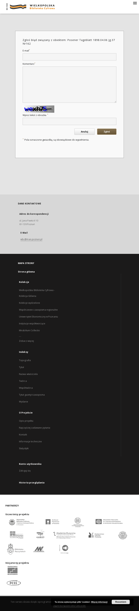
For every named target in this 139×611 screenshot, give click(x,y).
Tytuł (21, 367)
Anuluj (84, 131)
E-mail (26, 50)
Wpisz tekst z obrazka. (35, 115)
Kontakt (23, 434)
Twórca (23, 381)
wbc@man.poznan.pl (31, 239)
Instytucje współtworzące (32, 323)
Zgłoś (107, 131)
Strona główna (26, 271)
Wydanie (23, 401)
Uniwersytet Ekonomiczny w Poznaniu (38, 316)
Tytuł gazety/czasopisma (32, 394)
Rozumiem (120, 602)
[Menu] (135, 3)
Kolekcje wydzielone (29, 302)
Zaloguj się (25, 470)
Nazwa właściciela (28, 374)
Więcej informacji (99, 602)
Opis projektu (26, 420)
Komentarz (29, 63)
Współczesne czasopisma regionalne (38, 309)
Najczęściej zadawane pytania (34, 427)
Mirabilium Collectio (29, 330)
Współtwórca (26, 387)
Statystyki (24, 448)
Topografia (25, 360)
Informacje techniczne (30, 441)
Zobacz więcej (26, 340)
